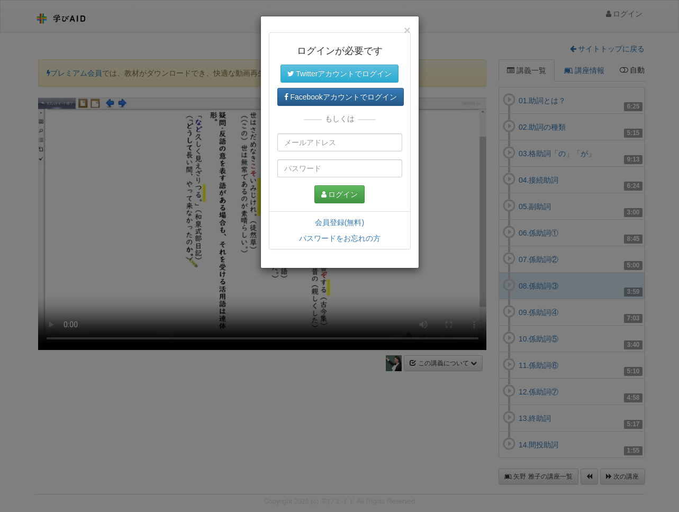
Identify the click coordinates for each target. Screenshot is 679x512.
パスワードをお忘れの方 (340, 238)
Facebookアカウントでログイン (340, 97)
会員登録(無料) (339, 222)
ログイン (339, 194)
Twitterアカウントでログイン (339, 73)
